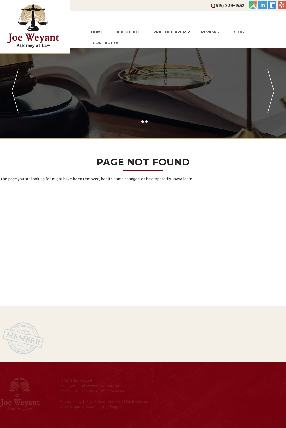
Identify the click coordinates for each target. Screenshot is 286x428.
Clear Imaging (96, 407)
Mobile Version (136, 401)
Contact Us (106, 43)
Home (97, 32)
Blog (238, 32)
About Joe (128, 32)
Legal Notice (95, 401)
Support (116, 407)
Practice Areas (170, 32)
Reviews (210, 32)
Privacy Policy (71, 401)
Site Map (114, 401)
